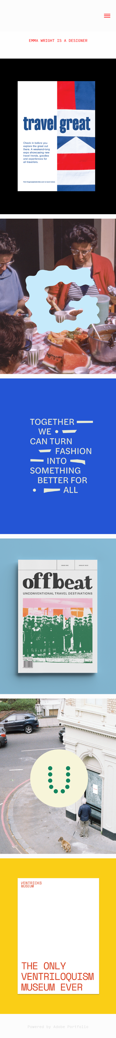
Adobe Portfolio (70, 1026)
